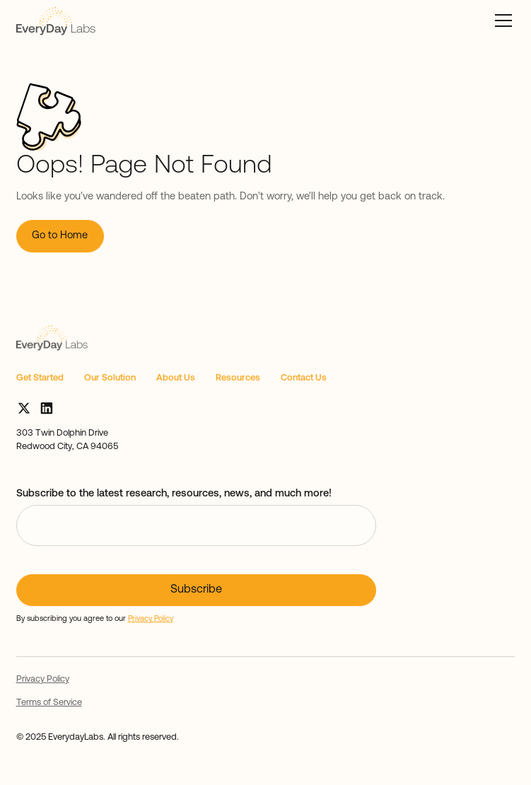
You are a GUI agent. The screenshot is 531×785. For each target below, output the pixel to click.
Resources (238, 378)
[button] (500, 20)
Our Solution (110, 378)
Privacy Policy (42, 679)
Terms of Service (49, 702)
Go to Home (60, 236)
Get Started (40, 378)
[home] (55, 20)
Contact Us (304, 378)
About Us (175, 378)
